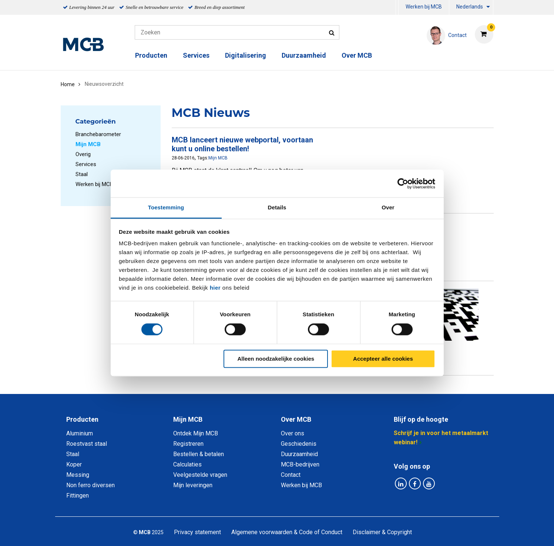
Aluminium (79, 433)
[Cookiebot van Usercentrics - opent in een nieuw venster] (402, 183)
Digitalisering (245, 55)
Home (68, 84)
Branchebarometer (98, 134)
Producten (151, 55)
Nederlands (469, 7)
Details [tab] (277, 207)
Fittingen (77, 495)
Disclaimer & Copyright (382, 532)
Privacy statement (197, 532)
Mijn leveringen (192, 485)
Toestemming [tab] (166, 207)
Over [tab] (388, 207)
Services (196, 55)
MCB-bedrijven (300, 464)
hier (215, 287)
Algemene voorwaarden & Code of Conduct (286, 532)
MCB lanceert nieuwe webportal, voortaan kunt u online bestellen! (242, 144)
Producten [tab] (82, 419)
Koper (74, 464)
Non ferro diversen (90, 485)
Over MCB (357, 55)
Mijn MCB (218, 158)
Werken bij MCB (424, 7)
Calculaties (187, 464)
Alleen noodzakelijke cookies (276, 358)
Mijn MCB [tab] (187, 419)
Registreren (188, 443)
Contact (290, 474)
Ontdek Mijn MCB (195, 433)
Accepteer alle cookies (383, 358)
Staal (81, 174)
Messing (77, 474)
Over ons (292, 433)
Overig (83, 154)
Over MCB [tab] (296, 419)
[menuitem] (397, 7)
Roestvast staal (86, 443)
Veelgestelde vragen (200, 474)
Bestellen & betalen (198, 454)
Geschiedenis (298, 443)
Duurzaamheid (304, 55)
